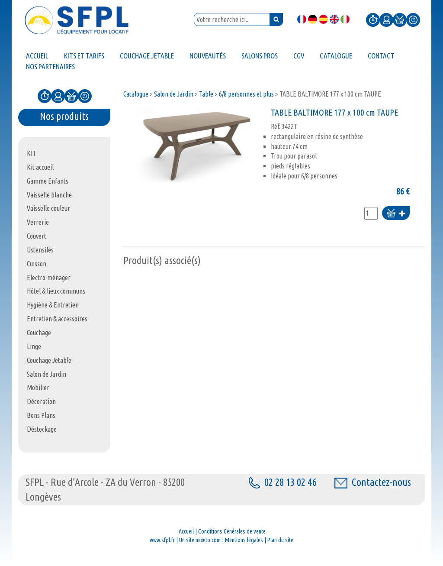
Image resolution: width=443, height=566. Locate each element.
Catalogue (135, 94)
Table (206, 94)
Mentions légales (244, 540)
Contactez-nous (372, 482)
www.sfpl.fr (162, 540)
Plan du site (280, 540)
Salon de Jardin (173, 94)
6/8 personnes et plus (246, 94)
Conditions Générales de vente (232, 531)
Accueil (186, 531)
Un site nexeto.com (200, 540)
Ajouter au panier (395, 213)
